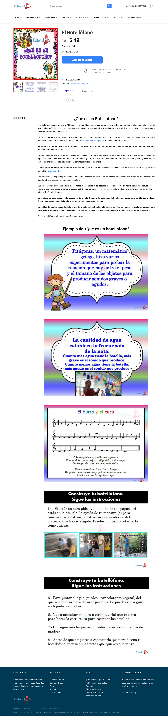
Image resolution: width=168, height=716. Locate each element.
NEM (107, 17)
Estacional (66, 17)
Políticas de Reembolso (96, 683)
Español (97, 17)
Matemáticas (82, 17)
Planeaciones (51, 17)
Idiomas (118, 17)
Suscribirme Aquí (130, 692)
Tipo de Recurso (33, 17)
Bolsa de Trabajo (57, 683)
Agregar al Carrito (82, 59)
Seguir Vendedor (70, 91)
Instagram (47, 709)
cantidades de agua (92, 140)
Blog (52, 686)
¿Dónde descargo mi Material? (99, 680)
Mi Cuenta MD (56, 692)
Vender (53, 689)
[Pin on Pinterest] (73, 100)
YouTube (56, 709)
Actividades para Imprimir (78, 83)
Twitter (26, 709)
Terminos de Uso (93, 696)
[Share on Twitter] (68, 100)
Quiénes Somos (57, 680)
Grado (18, 17)
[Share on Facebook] (64, 100)
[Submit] (109, 6)
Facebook (17, 709)
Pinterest (36, 709)
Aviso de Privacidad (94, 692)
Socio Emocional (134, 17)
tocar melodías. (55, 171)
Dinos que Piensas (94, 689)
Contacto (90, 686)
